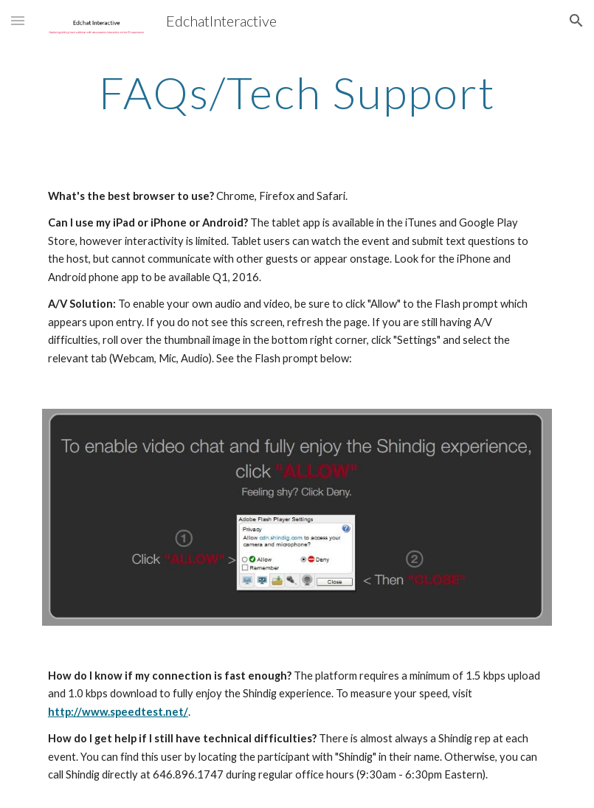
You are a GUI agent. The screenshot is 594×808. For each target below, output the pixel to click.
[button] (17, 20)
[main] (297, 92)
